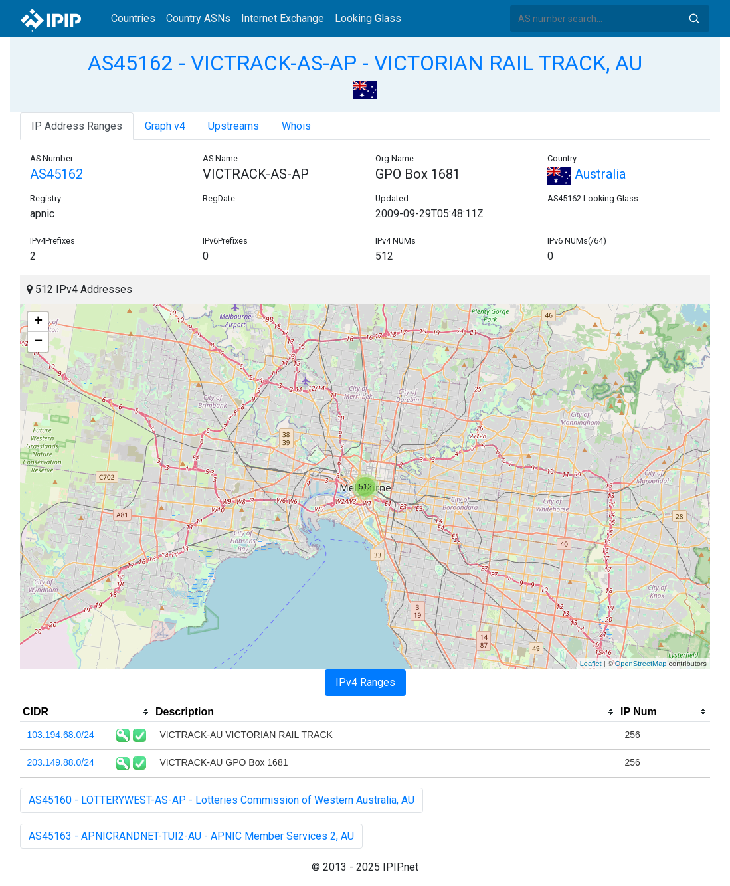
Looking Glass (368, 18)
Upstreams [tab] (233, 126)
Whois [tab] (296, 126)
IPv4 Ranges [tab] (365, 682)
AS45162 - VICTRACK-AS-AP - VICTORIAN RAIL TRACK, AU (365, 63)
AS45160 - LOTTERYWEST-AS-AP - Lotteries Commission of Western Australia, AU (221, 800)
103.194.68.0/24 (60, 734)
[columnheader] (86, 712)
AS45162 (56, 174)
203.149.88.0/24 (60, 762)
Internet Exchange (282, 18)
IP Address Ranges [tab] (76, 126)
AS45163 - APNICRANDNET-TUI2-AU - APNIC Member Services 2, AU (191, 836)
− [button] (38, 342)
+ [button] (38, 322)
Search (694, 18)
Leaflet (591, 663)
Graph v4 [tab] (165, 126)
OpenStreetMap (641, 663)
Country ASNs (198, 18)
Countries (133, 18)
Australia (586, 174)
